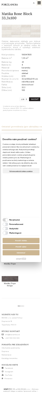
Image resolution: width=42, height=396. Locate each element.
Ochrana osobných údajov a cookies (20, 171)
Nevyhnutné (14, 220)
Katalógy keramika (9, 358)
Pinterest (8, 379)
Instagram (9, 372)
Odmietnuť (21, 253)
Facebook (9, 368)
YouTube (8, 375)
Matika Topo (10, 264)
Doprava (5, 351)
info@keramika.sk (12, 335)
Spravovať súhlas (30, 391)
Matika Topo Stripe (10, 284)
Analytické (13, 228)
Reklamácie (7, 355)
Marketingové (15, 233)
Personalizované (16, 224)
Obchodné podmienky (11, 348)
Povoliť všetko (21, 241)
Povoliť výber (21, 247)
